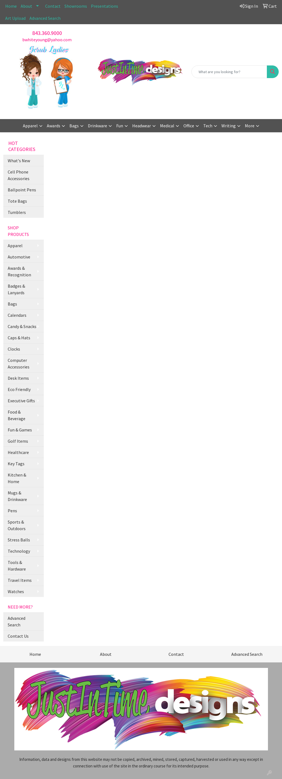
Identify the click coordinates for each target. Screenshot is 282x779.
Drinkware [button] (97, 125)
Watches (16, 591)
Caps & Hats (19, 337)
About (26, 6)
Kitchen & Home (17, 478)
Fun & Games (20, 430)
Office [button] (188, 125)
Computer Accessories (18, 363)
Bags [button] (74, 125)
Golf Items (18, 441)
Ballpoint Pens (22, 189)
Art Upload (15, 18)
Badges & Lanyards (16, 289)
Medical (167, 125)
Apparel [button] (30, 125)
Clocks (14, 349)
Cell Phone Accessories (18, 175)
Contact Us (18, 636)
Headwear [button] (141, 125)
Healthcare (18, 452)
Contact (53, 6)
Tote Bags (17, 201)
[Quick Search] (229, 71)
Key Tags (16, 463)
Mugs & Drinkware (17, 496)
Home (11, 6)
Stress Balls (19, 540)
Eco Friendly (19, 389)
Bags (12, 304)
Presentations (104, 6)
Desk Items (18, 378)
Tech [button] (207, 125)
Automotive (19, 257)
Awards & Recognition (19, 271)
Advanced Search (45, 18)
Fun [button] (119, 125)
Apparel (15, 245)
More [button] (249, 125)
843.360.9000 (47, 32)
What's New (19, 160)
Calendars (17, 315)
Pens (12, 510)
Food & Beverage (16, 415)
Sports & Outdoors (17, 525)
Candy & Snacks (22, 326)
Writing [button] (228, 125)
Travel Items (20, 580)
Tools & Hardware (17, 566)
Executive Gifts (21, 400)
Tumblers (17, 212)
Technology (19, 551)
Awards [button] (53, 125)
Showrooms (75, 6)
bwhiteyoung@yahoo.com (47, 39)
